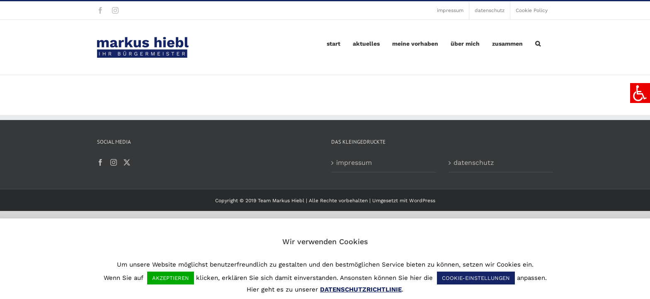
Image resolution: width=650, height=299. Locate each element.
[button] (550, 41)
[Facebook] (100, 162)
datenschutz (474, 163)
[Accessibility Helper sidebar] (640, 93)
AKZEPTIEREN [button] (170, 278)
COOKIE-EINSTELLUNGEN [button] (476, 278)
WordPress (422, 200)
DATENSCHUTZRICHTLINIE (361, 289)
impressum (354, 163)
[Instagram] (113, 162)
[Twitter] (127, 162)
